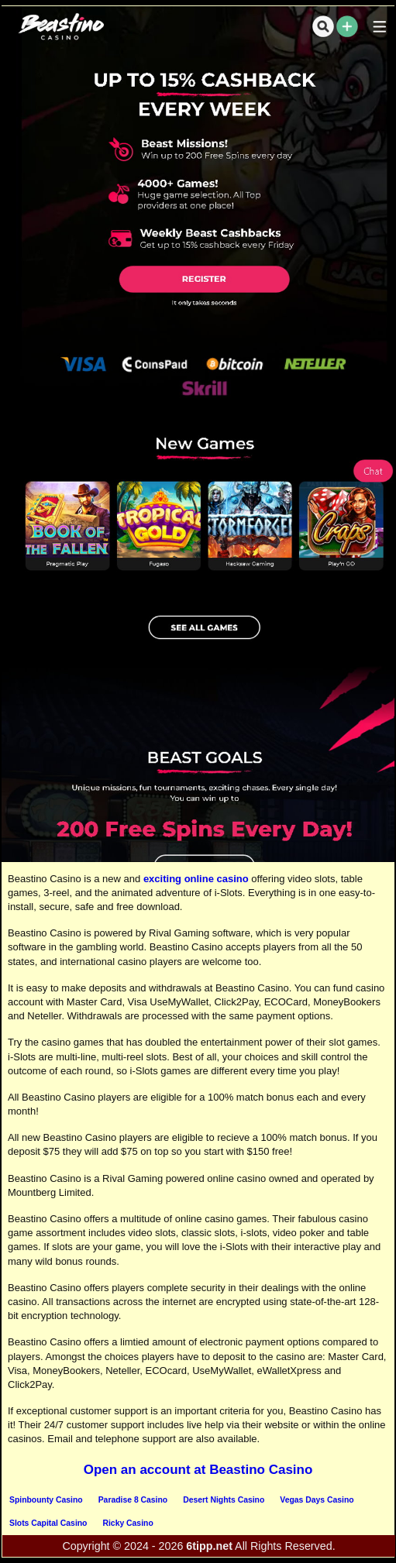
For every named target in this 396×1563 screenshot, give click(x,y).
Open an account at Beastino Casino (198, 1469)
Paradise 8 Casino (133, 1500)
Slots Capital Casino (48, 1523)
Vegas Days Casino (316, 1500)
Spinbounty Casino (46, 1500)
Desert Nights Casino (223, 1500)
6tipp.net (209, 1546)
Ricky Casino (127, 1523)
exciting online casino (196, 879)
